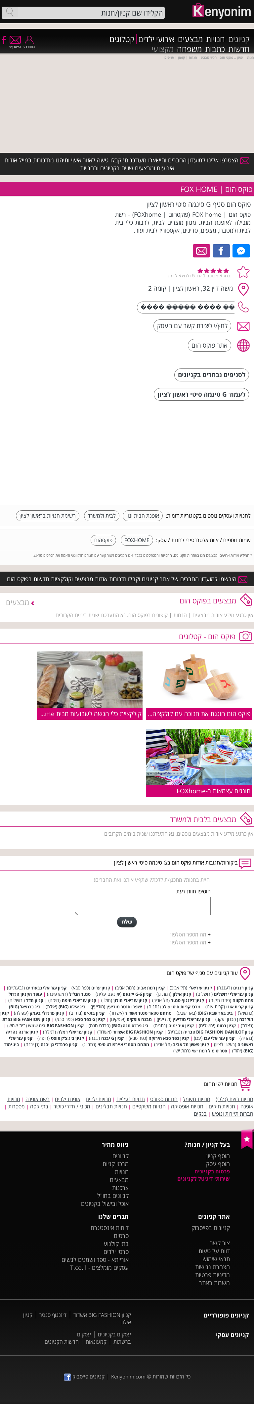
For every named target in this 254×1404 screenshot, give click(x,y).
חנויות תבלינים (111, 1106)
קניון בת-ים (94, 1013)
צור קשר (220, 1243)
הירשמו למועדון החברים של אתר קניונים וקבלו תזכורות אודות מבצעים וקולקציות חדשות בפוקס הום (127, 579)
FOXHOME (136, 540)
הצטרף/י (15, 44)
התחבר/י (29, 44)
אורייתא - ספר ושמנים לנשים (95, 1260)
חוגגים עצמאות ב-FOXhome (214, 790)
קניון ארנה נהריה (22, 1032)
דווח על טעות (214, 1251)
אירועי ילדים (156, 39)
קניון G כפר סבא (90, 1019)
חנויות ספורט (164, 1099)
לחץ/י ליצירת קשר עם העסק (192, 325)
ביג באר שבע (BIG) (215, 1013)
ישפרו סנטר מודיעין (124, 1007)
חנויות (215, 39)
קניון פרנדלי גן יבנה (59, 1044)
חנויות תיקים (222, 1106)
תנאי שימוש (216, 1259)
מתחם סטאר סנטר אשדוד (148, 1013)
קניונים (239, 39)
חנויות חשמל (196, 1099)
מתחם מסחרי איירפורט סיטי (123, 1044)
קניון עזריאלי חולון (130, 1000)
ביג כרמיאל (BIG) (25, 1007)
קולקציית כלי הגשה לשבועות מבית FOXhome (83, 713)
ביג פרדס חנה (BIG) (130, 1026)
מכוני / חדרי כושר (72, 1106)
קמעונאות (96, 1341)
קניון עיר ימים (181, 1026)
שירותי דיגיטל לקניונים (203, 1178)
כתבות (215, 49)
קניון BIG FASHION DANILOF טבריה (218, 1032)
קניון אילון (182, 994)
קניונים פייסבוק (84, 1376)
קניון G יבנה (112, 1038)
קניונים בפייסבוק (210, 1228)
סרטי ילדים (116, 1252)
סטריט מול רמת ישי (209, 1051)
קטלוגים (122, 39)
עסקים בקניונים (114, 1334)
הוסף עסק (218, 1164)
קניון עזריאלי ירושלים (233, 994)
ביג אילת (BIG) (72, 1007)
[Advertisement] (201, 453)
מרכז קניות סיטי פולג (181, 1007)
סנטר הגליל (80, 994)
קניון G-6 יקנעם (137, 994)
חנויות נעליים (130, 1099)
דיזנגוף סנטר (52, 1315)
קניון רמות (226, 1026)
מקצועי (162, 49)
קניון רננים (243, 988)
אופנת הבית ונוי (142, 515)
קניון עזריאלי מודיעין (191, 1019)
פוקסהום (103, 540)
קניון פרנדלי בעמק (47, 1013)
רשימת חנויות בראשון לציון (48, 515)
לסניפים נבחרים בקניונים (211, 374)
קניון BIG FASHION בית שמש (56, 1026)
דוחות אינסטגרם (110, 1228)
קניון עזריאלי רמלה (74, 1032)
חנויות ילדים (98, 1099)
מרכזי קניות (116, 1164)
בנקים (200, 1113)
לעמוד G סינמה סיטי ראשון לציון (201, 394)
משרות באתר (214, 1283)
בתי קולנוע (116, 1244)
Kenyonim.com (128, 1376)
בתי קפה (39, 1106)
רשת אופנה (37, 1099)
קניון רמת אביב (151, 988)
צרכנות (120, 1188)
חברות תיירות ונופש (232, 1113)
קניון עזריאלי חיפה (79, 1000)
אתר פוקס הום (209, 345)
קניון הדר (34, 1000)
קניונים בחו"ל (113, 1196)
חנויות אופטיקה (187, 1106)
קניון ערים (100, 988)
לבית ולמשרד (102, 515)
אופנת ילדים (67, 1099)
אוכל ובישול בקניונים (105, 1203)
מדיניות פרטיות (212, 1275)
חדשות (239, 49)
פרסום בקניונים (212, 1171)
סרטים (121, 1236)
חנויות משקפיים (149, 1106)
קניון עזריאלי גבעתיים (46, 988)
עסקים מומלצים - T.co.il (99, 1267)
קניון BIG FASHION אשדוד (138, 1032)
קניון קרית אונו (239, 1007)
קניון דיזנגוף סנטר (187, 1000)
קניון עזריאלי (200, 988)
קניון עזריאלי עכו (219, 1038)
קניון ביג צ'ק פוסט (67, 1038)
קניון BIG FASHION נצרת (26, 1019)
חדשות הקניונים (62, 1341)
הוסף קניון (218, 1156)
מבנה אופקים (139, 1019)
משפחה (189, 49)
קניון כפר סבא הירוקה (168, 1038)
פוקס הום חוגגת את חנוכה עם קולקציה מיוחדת (192, 713)
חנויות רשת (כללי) (234, 1099)
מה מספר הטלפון (188, 934)
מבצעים (190, 39)
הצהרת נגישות (212, 1267)
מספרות (16, 1106)
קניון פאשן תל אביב (191, 1044)
